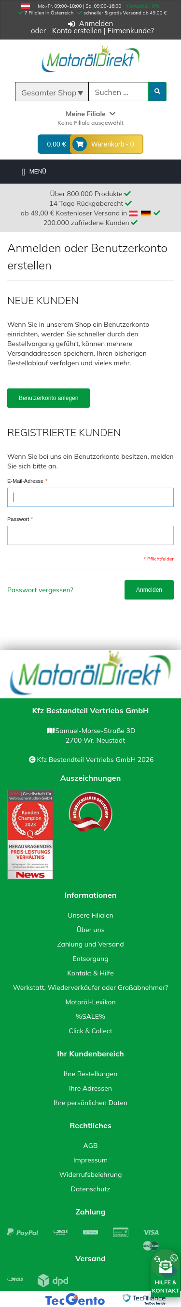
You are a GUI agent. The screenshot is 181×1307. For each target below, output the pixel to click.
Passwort (18, 519)
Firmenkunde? (131, 30)
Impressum (90, 1160)
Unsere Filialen (90, 915)
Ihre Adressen (90, 1088)
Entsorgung (90, 958)
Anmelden (96, 23)
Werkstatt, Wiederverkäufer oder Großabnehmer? (90, 987)
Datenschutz (91, 1189)
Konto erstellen (77, 30)
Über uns (90, 929)
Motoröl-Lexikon (90, 1002)
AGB (91, 1145)
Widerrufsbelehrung (90, 1174)
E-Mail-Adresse (25, 481)
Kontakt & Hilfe (143, 6)
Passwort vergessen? (40, 590)
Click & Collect (90, 1031)
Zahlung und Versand (90, 944)
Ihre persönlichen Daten (90, 1102)
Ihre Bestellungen (91, 1073)
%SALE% (90, 1016)
